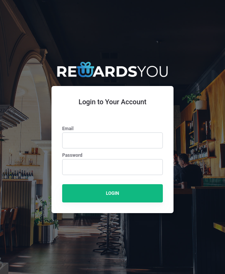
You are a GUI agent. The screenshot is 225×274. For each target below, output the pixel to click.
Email (68, 128)
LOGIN (112, 193)
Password (72, 155)
